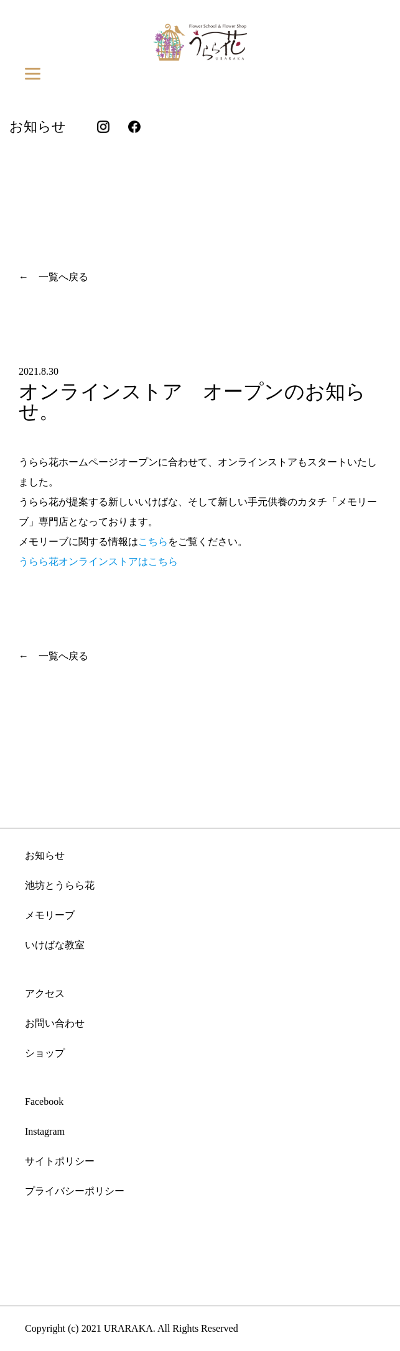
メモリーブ (50, 915)
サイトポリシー (60, 1161)
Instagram (45, 1131)
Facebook (44, 1101)
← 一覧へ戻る (53, 277)
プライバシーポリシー (74, 1191)
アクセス (45, 993)
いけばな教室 (55, 945)
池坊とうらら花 (60, 885)
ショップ (45, 1053)
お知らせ (45, 855)
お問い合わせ (55, 1023)
